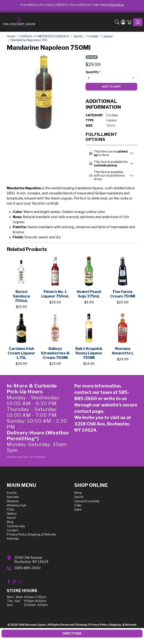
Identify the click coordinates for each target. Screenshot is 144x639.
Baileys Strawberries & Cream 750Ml (55, 353)
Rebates (13, 501)
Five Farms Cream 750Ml (122, 293)
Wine (78, 493)
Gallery (12, 513)
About (11, 518)
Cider (78, 505)
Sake (78, 509)
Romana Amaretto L (123, 350)
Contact (13, 530)
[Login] (123, 22)
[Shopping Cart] (129, 22)
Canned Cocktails (86, 501)
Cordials (112, 115)
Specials (13, 497)
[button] (117, 22)
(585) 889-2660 (27, 568)
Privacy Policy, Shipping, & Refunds (31, 534)
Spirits (79, 497)
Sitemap (13, 538)
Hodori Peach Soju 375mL (89, 293)
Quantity (93, 72)
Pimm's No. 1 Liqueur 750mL (55, 293)
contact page (88, 411)
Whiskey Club (16, 505)
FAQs (10, 509)
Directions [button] (72, 633)
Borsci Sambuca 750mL (21, 296)
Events (12, 493)
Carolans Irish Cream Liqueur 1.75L (21, 353)
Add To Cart (111, 86)
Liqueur (111, 120)
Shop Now (116, 5)
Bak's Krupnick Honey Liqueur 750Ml (88, 353)
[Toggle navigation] (137, 22)
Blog (10, 522)
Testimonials (16, 526)
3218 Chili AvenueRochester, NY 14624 (31, 560)
